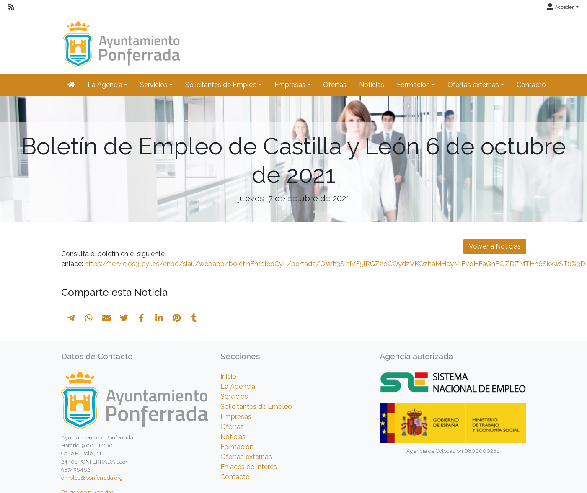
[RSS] (11, 7)
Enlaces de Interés (248, 467)
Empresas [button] (289, 85)
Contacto (531, 85)
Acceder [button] (561, 7)
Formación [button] (413, 85)
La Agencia (237, 386)
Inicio (228, 376)
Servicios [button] (154, 85)
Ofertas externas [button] (473, 85)
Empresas (235, 417)
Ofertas (335, 85)
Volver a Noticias (495, 246)
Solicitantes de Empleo (256, 407)
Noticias (371, 85)
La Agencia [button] (105, 85)
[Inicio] (120, 40)
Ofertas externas (246, 457)
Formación (236, 447)
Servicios (234, 397)
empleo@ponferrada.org (92, 478)
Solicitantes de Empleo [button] (221, 85)
